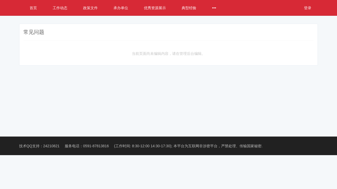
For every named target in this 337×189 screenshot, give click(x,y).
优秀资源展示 (155, 8)
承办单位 (120, 8)
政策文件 (90, 8)
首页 (33, 8)
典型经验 (189, 8)
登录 (307, 8)
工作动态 (60, 8)
